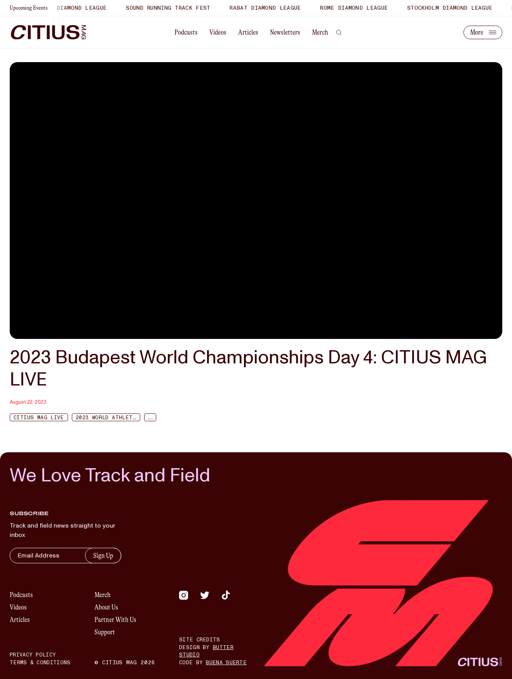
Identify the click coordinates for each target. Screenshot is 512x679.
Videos (217, 32)
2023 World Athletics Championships (108, 417)
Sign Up (103, 555)
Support (104, 632)
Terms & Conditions (40, 662)
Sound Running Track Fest (171, 8)
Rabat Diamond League (267, 8)
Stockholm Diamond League (452, 8)
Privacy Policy (33, 654)
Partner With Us (115, 619)
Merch (320, 32)
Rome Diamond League (356, 8)
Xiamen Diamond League (72, 8)
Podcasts (186, 32)
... (150, 417)
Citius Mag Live (39, 417)
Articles (248, 32)
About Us (106, 607)
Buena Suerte (226, 662)
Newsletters (285, 32)
